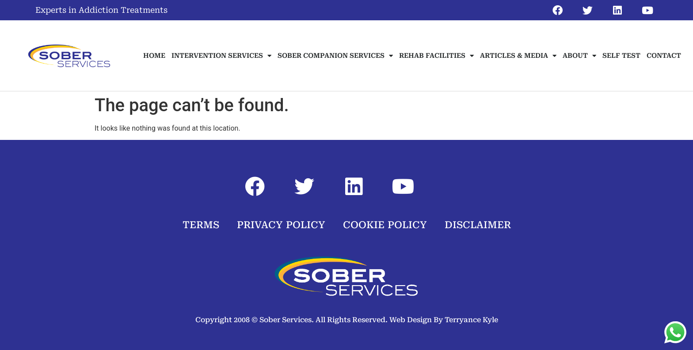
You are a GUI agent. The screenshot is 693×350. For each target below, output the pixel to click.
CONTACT (664, 56)
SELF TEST (621, 56)
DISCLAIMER (478, 224)
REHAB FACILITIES (436, 56)
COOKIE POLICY (385, 224)
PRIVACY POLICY (281, 224)
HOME (154, 56)
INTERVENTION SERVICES (221, 56)
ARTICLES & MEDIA (518, 56)
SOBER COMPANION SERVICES (335, 56)
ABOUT (579, 56)
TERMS (201, 224)
